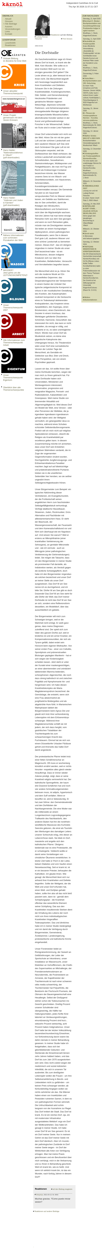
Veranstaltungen (12, 29)
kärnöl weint (89, 234)
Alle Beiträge (11, 24)
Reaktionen (10, 45)
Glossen (9, 21)
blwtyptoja (39, 1195)
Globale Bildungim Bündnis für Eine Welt (14, 59)
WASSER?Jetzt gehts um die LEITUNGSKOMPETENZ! (15, 272)
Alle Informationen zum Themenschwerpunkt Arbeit (14, 342)
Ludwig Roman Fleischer (41, 38)
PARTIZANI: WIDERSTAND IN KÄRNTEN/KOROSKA (91, 249)
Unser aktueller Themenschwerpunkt (13, 92)
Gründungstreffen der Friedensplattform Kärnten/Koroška (91, 156)
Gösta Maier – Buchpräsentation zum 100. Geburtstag (92, 81)
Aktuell (8, 19)
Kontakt (8, 34)
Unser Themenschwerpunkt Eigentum (13, 377)
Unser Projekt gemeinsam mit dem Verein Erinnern (12, 117)
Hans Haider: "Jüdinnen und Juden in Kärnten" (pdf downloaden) (13, 201)
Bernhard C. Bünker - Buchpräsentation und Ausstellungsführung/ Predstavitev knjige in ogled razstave (92, 26)
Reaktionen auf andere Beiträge (46, 1211)
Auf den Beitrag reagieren (62, 1189)
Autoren (8, 26)
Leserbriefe (10, 43)
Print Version (67, 39)
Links (7, 31)
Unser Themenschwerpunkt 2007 (13, 307)
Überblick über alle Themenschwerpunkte (13, 388)
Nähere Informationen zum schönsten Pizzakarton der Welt (13, 237)
